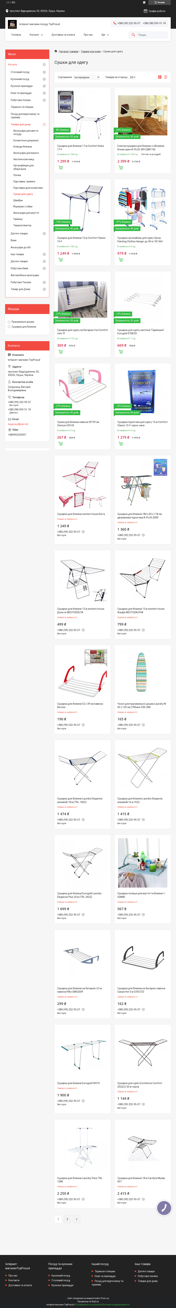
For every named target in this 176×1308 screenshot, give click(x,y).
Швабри (18, 200)
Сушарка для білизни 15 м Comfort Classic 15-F (81, 239)
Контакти (13, 1280)
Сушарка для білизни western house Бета (81, 514)
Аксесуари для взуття (26, 212)
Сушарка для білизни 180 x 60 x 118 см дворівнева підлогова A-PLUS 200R (139, 516)
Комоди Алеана (22, 146)
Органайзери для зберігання (23, 167)
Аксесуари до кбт (21, 247)
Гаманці (18, 219)
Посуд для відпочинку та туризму (25, 116)
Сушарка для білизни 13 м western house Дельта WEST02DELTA (80, 610)
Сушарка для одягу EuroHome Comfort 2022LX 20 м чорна (139, 1085)
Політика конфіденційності (116, 1304)
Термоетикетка (22, 225)
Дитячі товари (19, 233)
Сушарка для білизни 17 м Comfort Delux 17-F (80, 147)
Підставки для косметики (28, 187)
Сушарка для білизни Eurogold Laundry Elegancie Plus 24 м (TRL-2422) (79, 895)
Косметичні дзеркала (25, 140)
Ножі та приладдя (21, 93)
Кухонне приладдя (22, 86)
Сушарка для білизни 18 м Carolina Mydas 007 (141, 1180)
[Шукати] (133, 35)
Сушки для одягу (23, 194)
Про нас (88, 34)
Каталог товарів (68, 51)
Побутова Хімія (19, 268)
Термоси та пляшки (22, 107)
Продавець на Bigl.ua (88, 1301)
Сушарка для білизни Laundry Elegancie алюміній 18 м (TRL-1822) (79, 800)
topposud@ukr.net (18, 424)
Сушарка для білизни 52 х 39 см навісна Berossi (80, 705)
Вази (13, 240)
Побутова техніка (21, 100)
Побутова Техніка (21, 282)
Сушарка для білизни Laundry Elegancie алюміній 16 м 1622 (140, 800)
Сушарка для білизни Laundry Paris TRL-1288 (80, 1180)
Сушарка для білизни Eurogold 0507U (78, 1083)
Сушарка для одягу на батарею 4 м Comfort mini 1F (82, 332)
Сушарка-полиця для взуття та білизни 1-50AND (141, 895)
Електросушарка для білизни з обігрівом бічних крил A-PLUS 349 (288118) (140, 147)
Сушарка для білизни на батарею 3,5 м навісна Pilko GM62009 (79, 990)
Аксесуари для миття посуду (25, 132)
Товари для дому (91, 51)
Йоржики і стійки (22, 206)
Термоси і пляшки (105, 1271)
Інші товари (17, 254)
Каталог (34, 34)
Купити (60, 167)
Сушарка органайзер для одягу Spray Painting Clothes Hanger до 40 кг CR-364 (140, 239)
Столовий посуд (20, 72)
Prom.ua (105, 1298)
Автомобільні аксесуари (25, 275)
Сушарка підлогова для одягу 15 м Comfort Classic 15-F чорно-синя (142, 424)
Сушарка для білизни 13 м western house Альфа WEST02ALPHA (141, 610)
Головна (16, 34)
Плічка (17, 175)
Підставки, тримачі (24, 181)
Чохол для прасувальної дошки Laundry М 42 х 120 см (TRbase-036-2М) (141, 705)
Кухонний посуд (20, 79)
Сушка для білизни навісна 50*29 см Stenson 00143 (78, 424)
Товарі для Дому (20, 289)
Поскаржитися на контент (88, 1304)
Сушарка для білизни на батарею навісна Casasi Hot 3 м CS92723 (141, 990)
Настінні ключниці (23, 159)
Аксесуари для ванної (26, 153)
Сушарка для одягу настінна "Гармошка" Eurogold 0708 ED (140, 332)
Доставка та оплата (63, 34)
